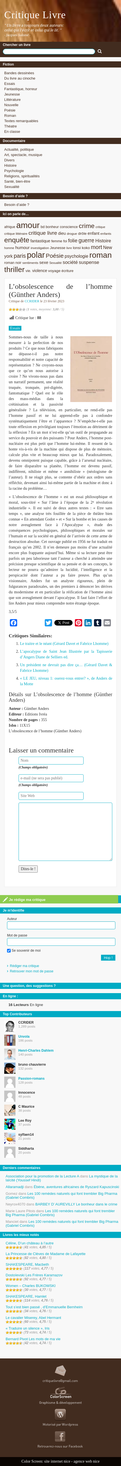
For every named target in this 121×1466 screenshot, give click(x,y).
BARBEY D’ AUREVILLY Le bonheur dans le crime (76, 1204)
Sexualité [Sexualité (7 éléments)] (55, 262)
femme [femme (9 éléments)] (56, 241)
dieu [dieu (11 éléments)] (62, 233)
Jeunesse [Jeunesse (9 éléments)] (58, 248)
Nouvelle (11, 105)
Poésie (9, 110)
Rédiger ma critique (24, 966)
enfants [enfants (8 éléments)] (105, 233)
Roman (10, 115)
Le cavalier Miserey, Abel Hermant (33, 1318)
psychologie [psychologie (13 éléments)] (76, 256)
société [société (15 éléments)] (70, 262)
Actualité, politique (19, 149)
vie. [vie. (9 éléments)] (28, 271)
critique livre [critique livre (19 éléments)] (42, 233)
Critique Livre (35, 14)
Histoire (10, 165)
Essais (9, 84)
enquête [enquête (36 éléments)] (16, 240)
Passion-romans (31, 1079)
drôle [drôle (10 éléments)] (82, 233)
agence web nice (86, 1461)
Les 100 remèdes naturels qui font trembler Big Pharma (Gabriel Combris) (61, 1195)
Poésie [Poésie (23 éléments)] (55, 255)
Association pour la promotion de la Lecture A (42, 1176)
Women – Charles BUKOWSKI (30, 1286)
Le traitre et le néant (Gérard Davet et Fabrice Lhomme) (64, 644)
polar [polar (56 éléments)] (36, 254)
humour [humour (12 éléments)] (22, 247)
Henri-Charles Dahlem (35, 1051)
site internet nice (57, 1461)
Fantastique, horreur (20, 89)
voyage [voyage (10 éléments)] (54, 271)
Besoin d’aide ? (16, 205)
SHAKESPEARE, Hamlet (26, 1296)
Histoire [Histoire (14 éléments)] (103, 240)
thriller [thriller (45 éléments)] (14, 269)
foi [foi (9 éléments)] (65, 241)
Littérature (12, 99)
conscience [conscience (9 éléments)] (69, 227)
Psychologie (14, 171)
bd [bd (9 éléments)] (42, 227)
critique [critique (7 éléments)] (100, 227)
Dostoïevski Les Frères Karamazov (34, 1275)
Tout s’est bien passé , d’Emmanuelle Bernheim (44, 1307)
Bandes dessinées (19, 73)
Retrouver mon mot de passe (31, 971)
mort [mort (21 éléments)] (96, 247)
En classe (12, 131)
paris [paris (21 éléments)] (20, 256)
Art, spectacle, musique (23, 155)
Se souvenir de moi (24, 950)
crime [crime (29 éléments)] (87, 225)
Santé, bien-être (17, 181)
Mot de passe (17, 935)
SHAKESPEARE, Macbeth (27, 1264)
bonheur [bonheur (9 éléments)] (52, 227)
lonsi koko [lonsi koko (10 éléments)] (81, 248)
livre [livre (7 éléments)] (69, 248)
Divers (9, 160)
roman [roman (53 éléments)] (100, 255)
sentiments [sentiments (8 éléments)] (31, 262)
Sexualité (11, 187)
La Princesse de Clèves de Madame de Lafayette (46, 1254)
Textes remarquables (21, 121)
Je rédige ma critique (24, 899)
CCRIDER (32, 301)
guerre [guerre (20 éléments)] (86, 240)
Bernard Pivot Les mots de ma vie (33, 1339)
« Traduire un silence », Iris (28, 1328)
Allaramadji (15, 1187)
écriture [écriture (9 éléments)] (68, 271)
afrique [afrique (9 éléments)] (9, 227)
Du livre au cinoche (19, 78)
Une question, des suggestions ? (29, 986)
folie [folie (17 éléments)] (72, 240)
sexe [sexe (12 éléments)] (43, 262)
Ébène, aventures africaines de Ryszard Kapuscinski (76, 1187)
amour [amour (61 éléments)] (28, 225)
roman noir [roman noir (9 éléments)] (12, 263)
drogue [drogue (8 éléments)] (72, 233)
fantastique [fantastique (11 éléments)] (40, 241)
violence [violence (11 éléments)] (39, 270)
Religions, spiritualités (22, 176)
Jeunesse (12, 94)
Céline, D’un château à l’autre (30, 1243)
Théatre (10, 126)
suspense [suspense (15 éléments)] (89, 262)
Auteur (12, 919)
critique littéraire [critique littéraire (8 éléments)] (16, 233)
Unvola (24, 1036)
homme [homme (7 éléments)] (9, 248)
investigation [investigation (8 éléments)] (40, 248)
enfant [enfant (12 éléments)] (93, 233)
